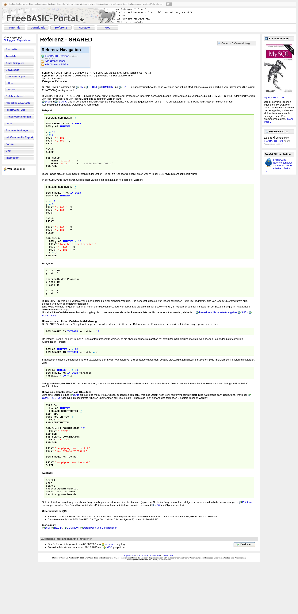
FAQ (107, 27)
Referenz (61, 27)
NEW (157, 555)
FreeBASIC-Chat (273, 141)
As (64, 362)
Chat (8, 150)
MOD (110, 597)
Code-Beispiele (15, 63)
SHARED (56, 125)
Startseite (11, 49)
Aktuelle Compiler (16, 76)
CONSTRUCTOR (52, 431)
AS (67, 125)
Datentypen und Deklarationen (100, 578)
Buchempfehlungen (17, 130)
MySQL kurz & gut (274, 97)
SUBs (244, 342)
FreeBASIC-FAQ (15, 109)
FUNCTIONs (49, 345)
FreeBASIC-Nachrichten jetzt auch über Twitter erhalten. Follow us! (278, 165)
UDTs (76, 428)
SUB (60, 118)
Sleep (50, 511)
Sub (48, 467)
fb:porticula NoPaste (18, 103)
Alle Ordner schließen (57, 64)
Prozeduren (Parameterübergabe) (218, 342)
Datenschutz (168, 605)
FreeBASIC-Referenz (62, 56)
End (48, 450)
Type (49, 439)
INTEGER (75, 125)
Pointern (247, 551)
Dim (48, 362)
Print (53, 456)
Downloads (37, 27)
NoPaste (84, 27)
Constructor (69, 446)
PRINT (50, 142)
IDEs (10, 83)
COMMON (107, 87)
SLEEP (50, 159)
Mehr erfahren (156, 4)
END (48, 176)
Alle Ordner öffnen (55, 61)
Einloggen (9, 40)
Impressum (12, 157)
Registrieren (24, 40)
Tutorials (15, 27)
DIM (81, 87)
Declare (54, 446)
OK (168, 4)
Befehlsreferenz (15, 96)
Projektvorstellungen (18, 116)
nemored (110, 594)
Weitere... (12, 89)
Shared (56, 362)
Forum (9, 144)
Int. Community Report (19, 137)
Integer (72, 362)
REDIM (93, 87)
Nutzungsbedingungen (148, 605)
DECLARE (51, 118)
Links (9, 123)
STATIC (126, 87)
